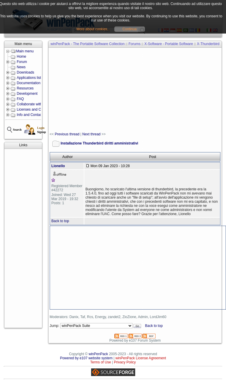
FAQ (20, 99)
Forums (134, 44)
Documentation (29, 83)
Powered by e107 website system (86, 358)
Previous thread (67, 134)
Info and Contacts (30, 115)
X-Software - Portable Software (168, 44)
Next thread (91, 134)
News (21, 67)
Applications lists (30, 78)
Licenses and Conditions (36, 109)
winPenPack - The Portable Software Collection (88, 44)
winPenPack (98, 354)
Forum (22, 62)
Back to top (60, 221)
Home (21, 56)
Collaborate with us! (32, 104)
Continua (130, 29)
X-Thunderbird (208, 44)
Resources (25, 88)
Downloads (25, 72)
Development (27, 94)
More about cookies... (93, 29)
